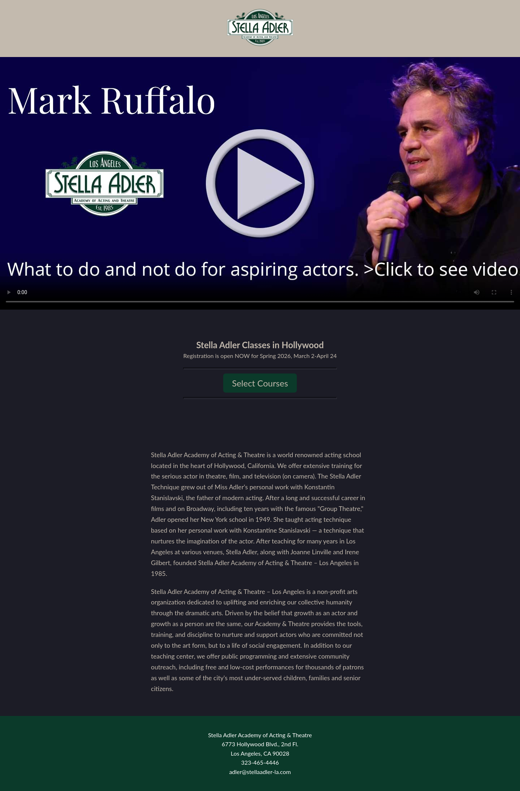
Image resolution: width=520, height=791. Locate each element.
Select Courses (260, 383)
